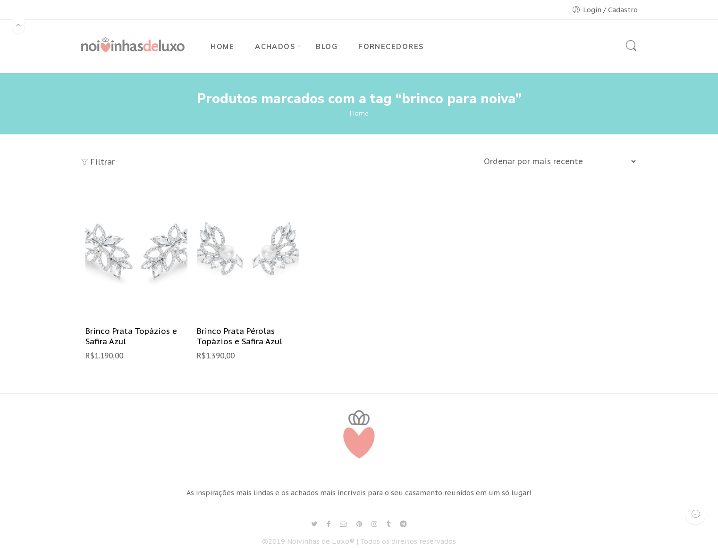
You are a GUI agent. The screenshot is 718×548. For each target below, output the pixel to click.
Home (359, 113)
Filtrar (98, 162)
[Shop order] (558, 161)
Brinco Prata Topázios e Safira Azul (131, 336)
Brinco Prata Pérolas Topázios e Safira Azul (239, 336)
